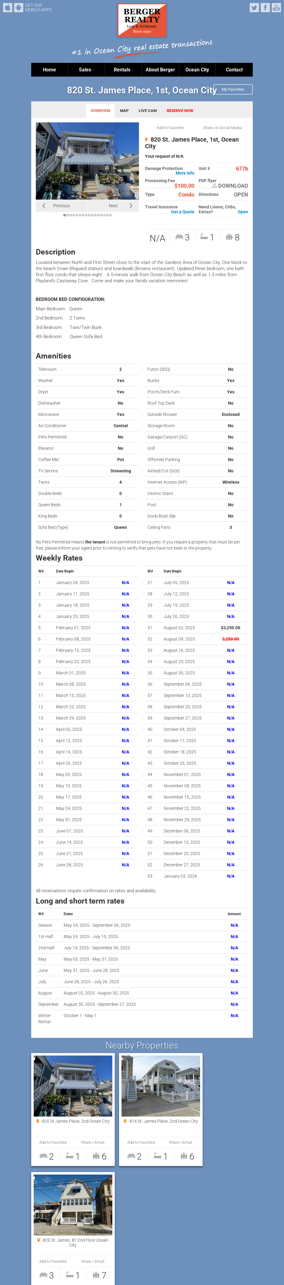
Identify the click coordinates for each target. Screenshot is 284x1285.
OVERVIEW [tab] (100, 110)
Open (243, 212)
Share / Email (83, 1142)
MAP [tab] (124, 110)
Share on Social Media (222, 127)
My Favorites (233, 89)
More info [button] (185, 173)
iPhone (7, 7)
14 (104, 215)
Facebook (265, 7)
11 (95, 215)
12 (98, 215)
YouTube (276, 7)
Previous (61, 205)
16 (110, 215)
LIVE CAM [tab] (148, 110)
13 (101, 215)
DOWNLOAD (230, 185)
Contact (234, 70)
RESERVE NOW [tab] (180, 110)
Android (18, 7)
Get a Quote (182, 212)
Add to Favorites (171, 127)
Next (113, 205)
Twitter (254, 7)
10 (92, 215)
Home (49, 70)
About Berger (160, 70)
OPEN (241, 194)
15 (107, 215)
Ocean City (197, 70)
